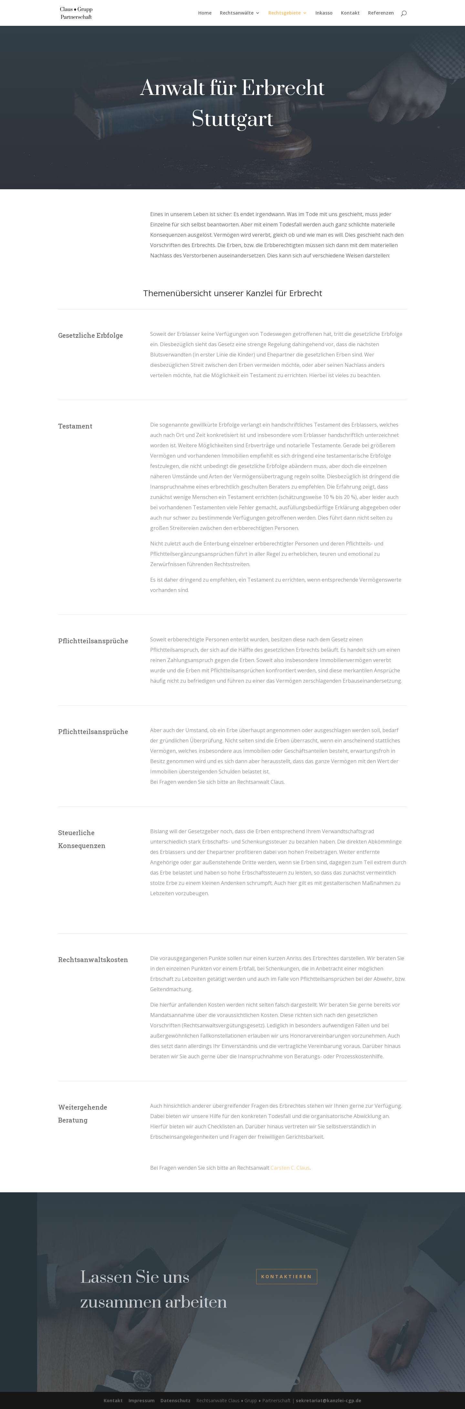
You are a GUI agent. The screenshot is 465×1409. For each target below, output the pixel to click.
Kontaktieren (286, 1276)
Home (205, 13)
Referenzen (381, 13)
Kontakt (350, 13)
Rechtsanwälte (236, 13)
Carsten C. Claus (290, 1167)
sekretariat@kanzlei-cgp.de (328, 1400)
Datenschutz (175, 1400)
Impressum (142, 1400)
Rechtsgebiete (284, 13)
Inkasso (324, 13)
